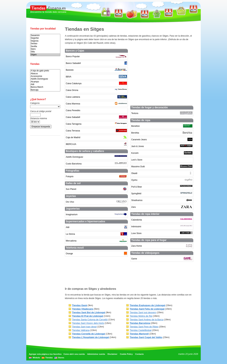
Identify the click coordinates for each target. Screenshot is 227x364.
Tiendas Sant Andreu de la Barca (146, 319)
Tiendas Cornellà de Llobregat (88, 333)
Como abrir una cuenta (74, 354)
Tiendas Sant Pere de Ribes (144, 326)
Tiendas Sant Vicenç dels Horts (88, 323)
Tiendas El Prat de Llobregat (87, 316)
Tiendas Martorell (139, 333)
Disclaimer (112, 354)
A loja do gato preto (45, 70)
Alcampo (45, 81)
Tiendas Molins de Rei (141, 316)
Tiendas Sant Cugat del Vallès (146, 337)
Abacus (45, 73)
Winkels (36, 358)
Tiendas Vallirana (81, 330)
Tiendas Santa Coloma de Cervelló (90, 319)
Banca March (45, 87)
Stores (61, 358)
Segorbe (45, 38)
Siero (45, 49)
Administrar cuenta (96, 354)
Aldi (45, 84)
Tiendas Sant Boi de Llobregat (88, 312)
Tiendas (49, 358)
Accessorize (45, 76)
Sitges (45, 54)
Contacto (139, 354)
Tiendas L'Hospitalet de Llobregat (90, 337)
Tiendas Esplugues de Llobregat (147, 305)
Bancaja (45, 90)
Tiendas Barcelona (140, 323)
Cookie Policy (126, 354)
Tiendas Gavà (79, 305)
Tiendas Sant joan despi (84, 326)
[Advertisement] (44, 194)
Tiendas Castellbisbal (140, 330)
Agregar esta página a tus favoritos (45, 354)
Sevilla (45, 46)
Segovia (45, 41)
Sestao (45, 43)
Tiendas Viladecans (82, 309)
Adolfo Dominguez (45, 79)
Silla (45, 51)
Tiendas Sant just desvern (143, 312)
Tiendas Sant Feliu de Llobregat (147, 309)
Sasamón (45, 35)
